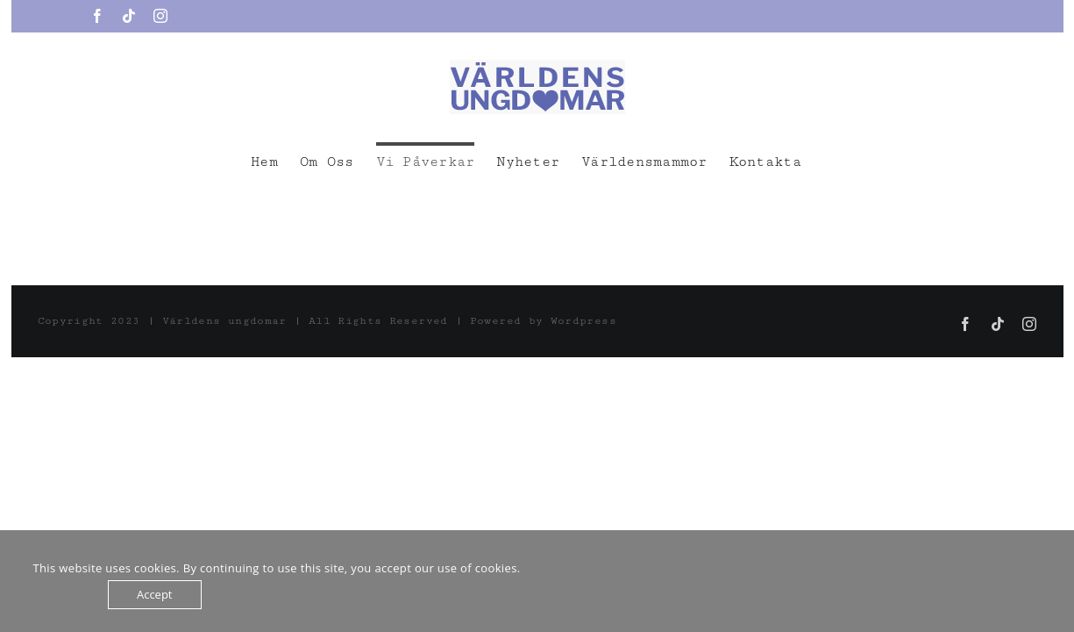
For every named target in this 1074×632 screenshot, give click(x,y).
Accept (155, 594)
